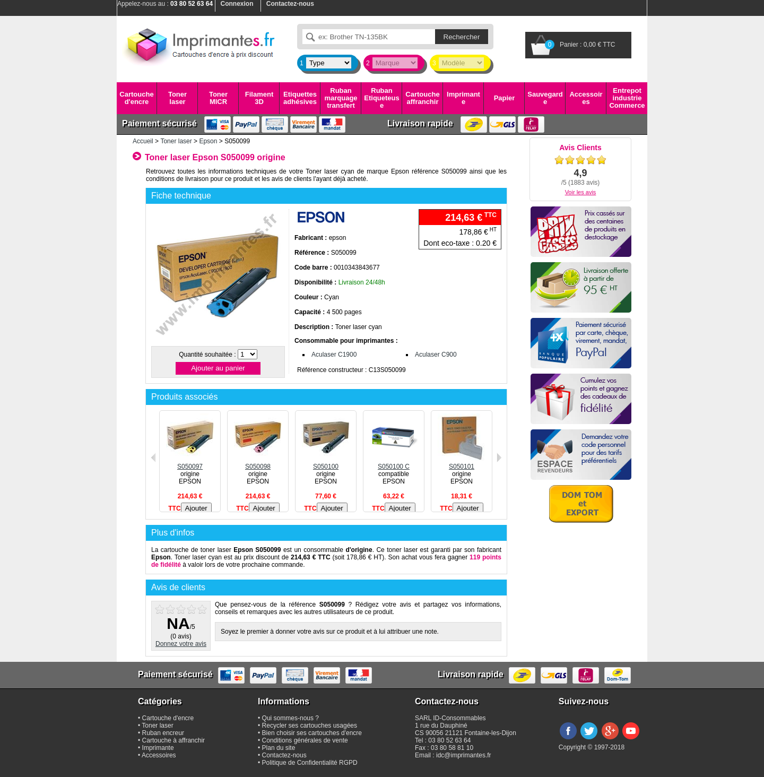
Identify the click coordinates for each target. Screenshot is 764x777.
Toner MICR (218, 98)
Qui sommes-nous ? (290, 718)
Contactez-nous (284, 755)
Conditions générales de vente (305, 740)
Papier (504, 98)
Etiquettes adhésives (300, 98)
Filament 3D (259, 98)
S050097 (190, 462)
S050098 (258, 462)
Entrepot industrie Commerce (627, 98)
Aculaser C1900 (334, 354)
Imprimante (463, 98)
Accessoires (585, 98)
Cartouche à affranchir (173, 740)
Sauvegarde (544, 98)
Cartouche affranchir (422, 98)
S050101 (461, 462)
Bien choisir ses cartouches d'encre (312, 733)
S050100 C (394, 462)
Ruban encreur (163, 733)
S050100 (326, 462)
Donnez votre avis (180, 643)
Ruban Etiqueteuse (381, 98)
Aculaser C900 (436, 354)
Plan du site (279, 748)
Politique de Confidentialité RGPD (310, 762)
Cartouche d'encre (136, 98)
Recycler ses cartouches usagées (309, 725)
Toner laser (177, 98)
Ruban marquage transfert (340, 98)
